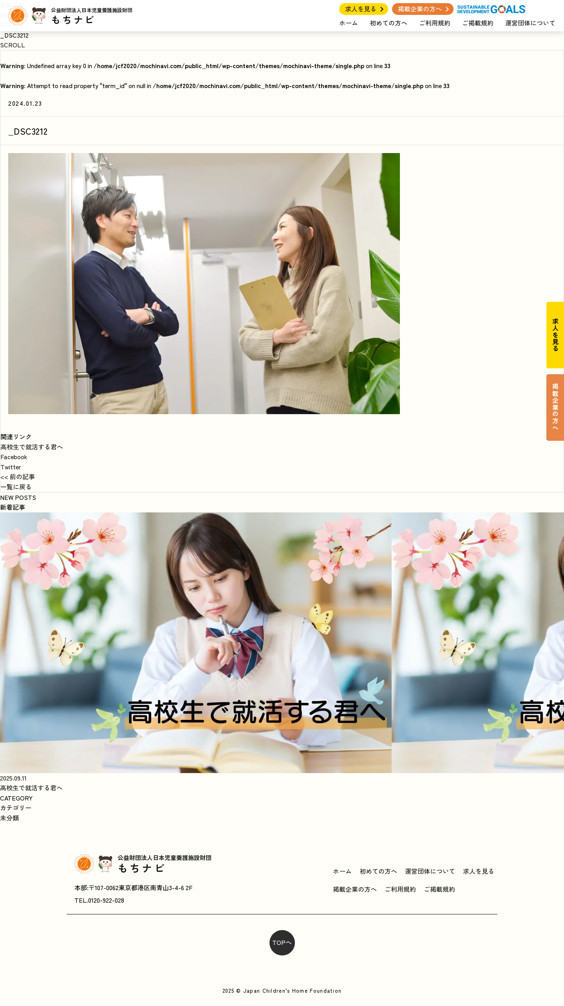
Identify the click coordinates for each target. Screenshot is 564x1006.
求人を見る (360, 8)
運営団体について (530, 22)
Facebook (13, 456)
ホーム (348, 22)
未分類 (9, 817)
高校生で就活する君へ (31, 446)
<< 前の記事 (17, 476)
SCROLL (12, 44)
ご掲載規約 (478, 22)
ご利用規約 (434, 22)
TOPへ (282, 942)
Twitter (10, 466)
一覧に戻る (16, 486)
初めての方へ (388, 22)
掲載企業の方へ (420, 8)
